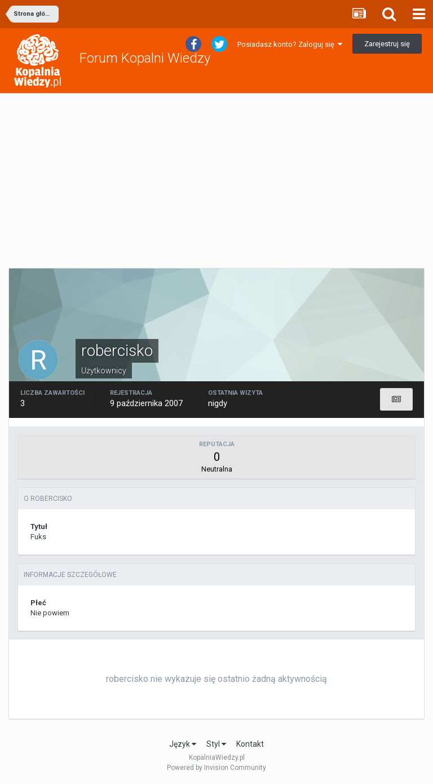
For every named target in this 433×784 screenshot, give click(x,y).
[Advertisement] (216, 181)
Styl (216, 743)
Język (182, 743)
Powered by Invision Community (216, 768)
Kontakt (250, 743)
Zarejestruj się (387, 43)
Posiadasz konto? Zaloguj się (289, 44)
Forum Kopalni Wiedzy (144, 58)
